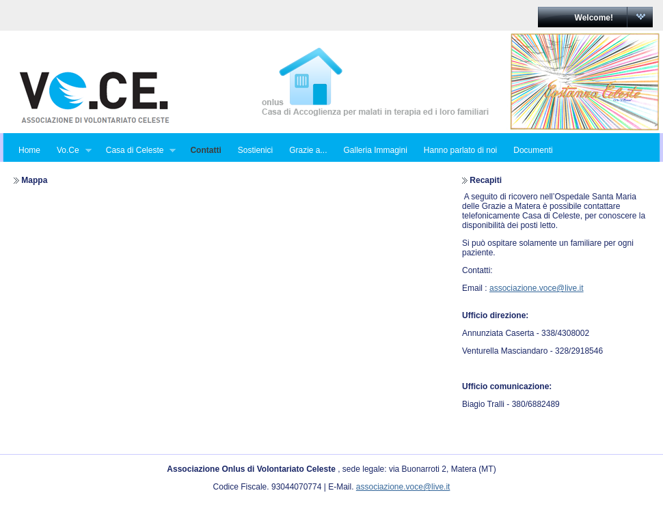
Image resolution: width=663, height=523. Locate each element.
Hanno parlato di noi (460, 150)
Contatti (205, 150)
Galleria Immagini (375, 150)
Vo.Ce (70, 150)
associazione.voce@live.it (536, 288)
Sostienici (255, 150)
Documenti (532, 150)
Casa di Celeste (137, 150)
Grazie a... (308, 150)
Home (29, 150)
